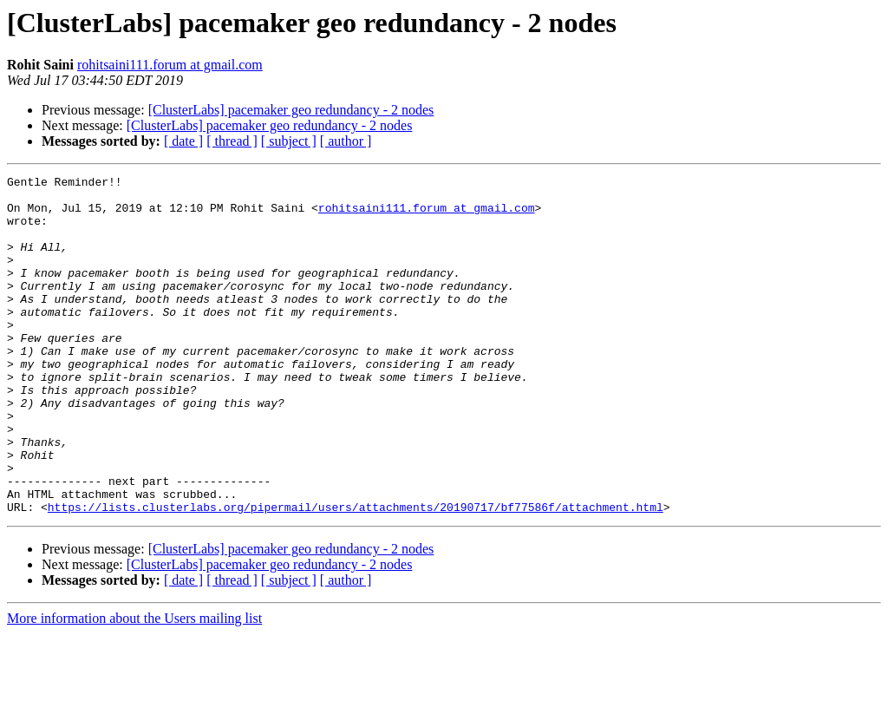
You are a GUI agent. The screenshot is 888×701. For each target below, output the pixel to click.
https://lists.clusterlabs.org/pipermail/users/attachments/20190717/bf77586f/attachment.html (355, 574)
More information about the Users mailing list (134, 685)
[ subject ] (289, 141)
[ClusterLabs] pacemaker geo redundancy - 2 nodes (291, 109)
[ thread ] (232, 141)
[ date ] (183, 141)
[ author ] (346, 141)
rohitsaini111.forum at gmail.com (170, 64)
